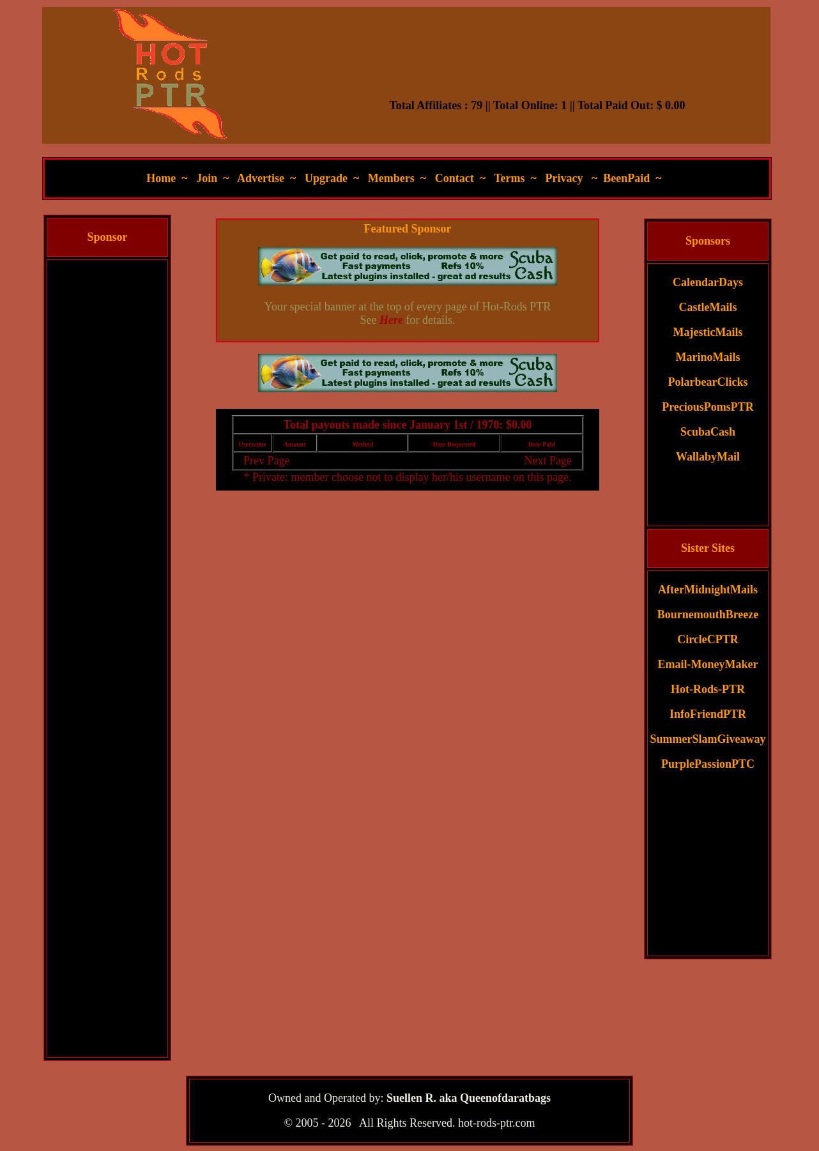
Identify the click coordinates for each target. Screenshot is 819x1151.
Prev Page (266, 460)
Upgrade (326, 178)
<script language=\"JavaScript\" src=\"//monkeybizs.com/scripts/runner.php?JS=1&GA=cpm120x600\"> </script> (107, 452)
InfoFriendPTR (708, 714)
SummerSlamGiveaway (708, 739)
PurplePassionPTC (707, 764)
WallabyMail (708, 456)
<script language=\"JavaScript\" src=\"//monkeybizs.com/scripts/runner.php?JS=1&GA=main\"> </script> (407, 373)
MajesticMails (708, 332)
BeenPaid (626, 178)
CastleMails (708, 307)
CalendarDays (708, 282)
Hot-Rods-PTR (708, 689)
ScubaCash (707, 431)
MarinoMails (708, 357)
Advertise (260, 178)
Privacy (564, 178)
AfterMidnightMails (708, 589)
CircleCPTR (708, 639)
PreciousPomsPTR (708, 406)
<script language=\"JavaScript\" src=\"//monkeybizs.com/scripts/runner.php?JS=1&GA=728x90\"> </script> (537, 67)
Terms (509, 178)
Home (161, 178)
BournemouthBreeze (708, 614)
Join (206, 178)
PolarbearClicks (708, 382)
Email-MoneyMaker (708, 664)
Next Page (547, 460)
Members (391, 178)
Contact (454, 178)
